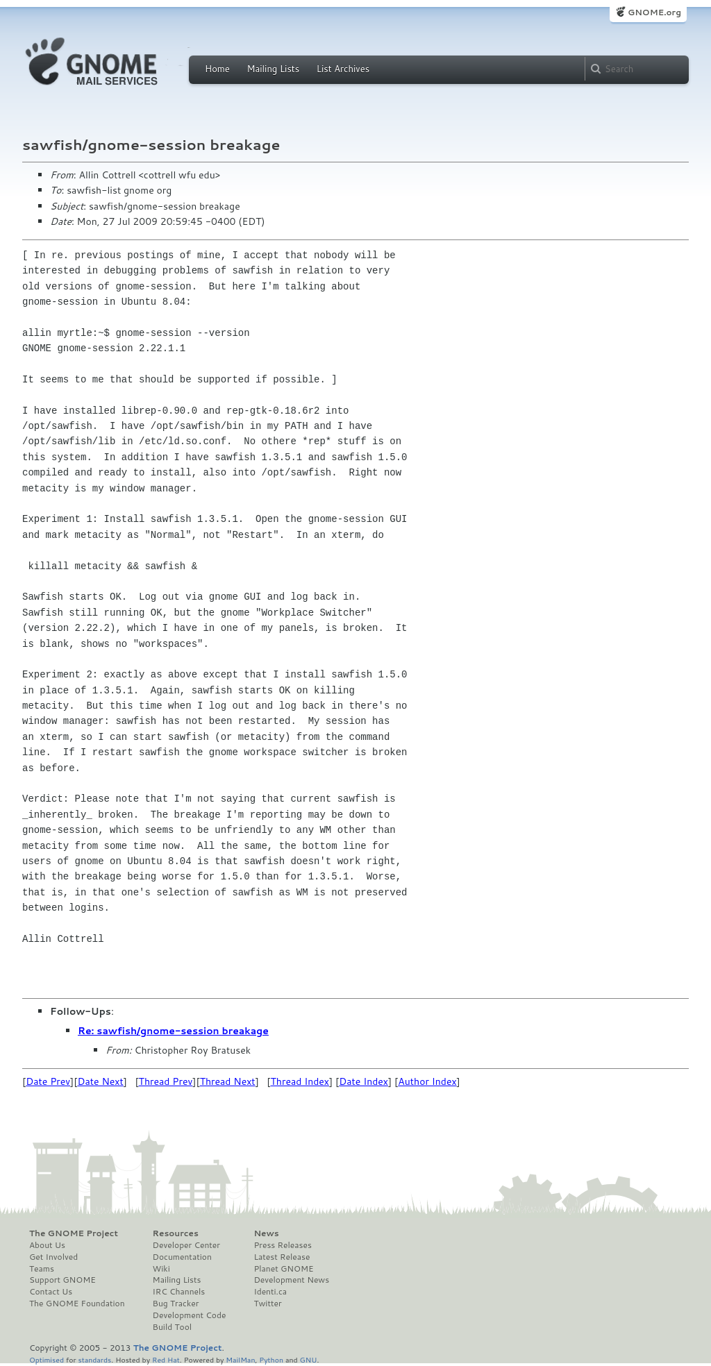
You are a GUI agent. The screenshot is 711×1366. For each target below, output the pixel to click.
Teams (41, 1268)
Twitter (267, 1303)
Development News (291, 1279)
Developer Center (186, 1245)
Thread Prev (166, 1081)
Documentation (182, 1257)
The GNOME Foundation (77, 1303)
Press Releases (282, 1245)
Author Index (427, 1081)
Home (217, 68)
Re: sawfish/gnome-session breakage (173, 1031)
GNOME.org (654, 12)
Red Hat (166, 1359)
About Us (47, 1245)
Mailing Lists (272, 68)
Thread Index (300, 1081)
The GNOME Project (73, 1233)
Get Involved (53, 1257)
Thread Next (228, 1081)
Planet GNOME (283, 1268)
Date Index (363, 1081)
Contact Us (50, 1291)
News (265, 1233)
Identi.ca (270, 1291)
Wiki (161, 1268)
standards (94, 1359)
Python (271, 1359)
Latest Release (281, 1257)
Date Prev (48, 1081)
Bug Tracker (176, 1303)
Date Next (100, 1081)
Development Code (189, 1315)
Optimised (46, 1359)
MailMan (240, 1359)
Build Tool (172, 1327)
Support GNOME (62, 1279)
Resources (176, 1233)
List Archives (343, 68)
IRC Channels (179, 1291)
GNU (308, 1359)
